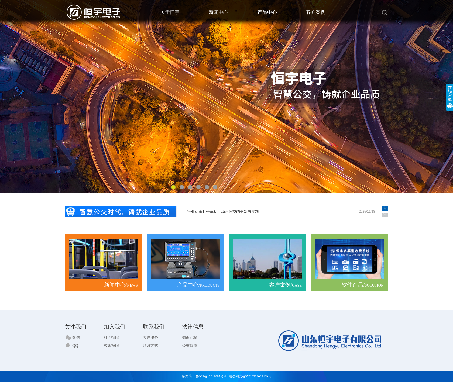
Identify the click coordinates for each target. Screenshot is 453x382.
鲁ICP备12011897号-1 (211, 376)
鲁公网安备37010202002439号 (250, 376)
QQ (72, 345)
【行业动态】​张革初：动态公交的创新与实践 (221, 211)
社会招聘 (111, 337)
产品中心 (267, 12)
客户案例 (315, 12)
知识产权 (189, 337)
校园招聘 (111, 345)
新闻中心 (218, 12)
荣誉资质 (189, 345)
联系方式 (150, 345)
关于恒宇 (170, 12)
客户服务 (150, 337)
